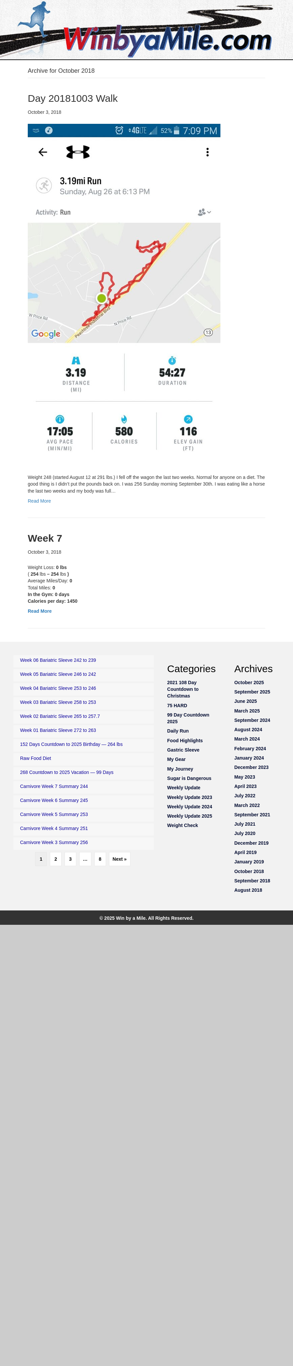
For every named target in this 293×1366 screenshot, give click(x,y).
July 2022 (244, 795)
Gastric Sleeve (183, 750)
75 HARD (177, 705)
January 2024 (249, 758)
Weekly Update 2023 (189, 797)
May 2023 (244, 777)
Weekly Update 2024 (189, 806)
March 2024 (247, 739)
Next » (120, 859)
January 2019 (249, 861)
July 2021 (244, 824)
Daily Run (178, 731)
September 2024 (252, 720)
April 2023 (245, 786)
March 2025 (247, 711)
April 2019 (245, 852)
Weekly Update (183, 787)
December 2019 (251, 843)
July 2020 (244, 833)
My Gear (176, 759)
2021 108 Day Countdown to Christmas (183, 689)
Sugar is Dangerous (189, 778)
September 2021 (252, 814)
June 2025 (245, 701)
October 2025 (249, 682)
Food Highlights (185, 740)
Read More (39, 501)
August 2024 (248, 729)
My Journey (180, 769)
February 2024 (250, 748)
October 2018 (249, 871)
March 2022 (247, 805)
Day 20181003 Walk (73, 98)
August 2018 (248, 890)
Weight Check (182, 825)
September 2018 (252, 880)
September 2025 (252, 692)
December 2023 (251, 767)
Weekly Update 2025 (189, 816)
